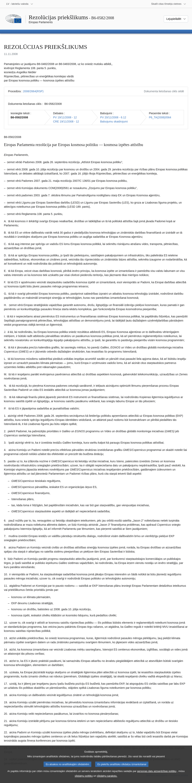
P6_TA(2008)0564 (160, 117)
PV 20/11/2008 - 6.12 (113, 117)
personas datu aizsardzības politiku (156, 775)
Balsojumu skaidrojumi (114, 121)
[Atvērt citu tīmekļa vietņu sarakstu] (168, 4)
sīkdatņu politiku (84, 780)
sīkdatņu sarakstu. (107, 780)
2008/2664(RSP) (33, 91)
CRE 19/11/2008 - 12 (66, 121)
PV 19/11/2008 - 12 (65, 117)
